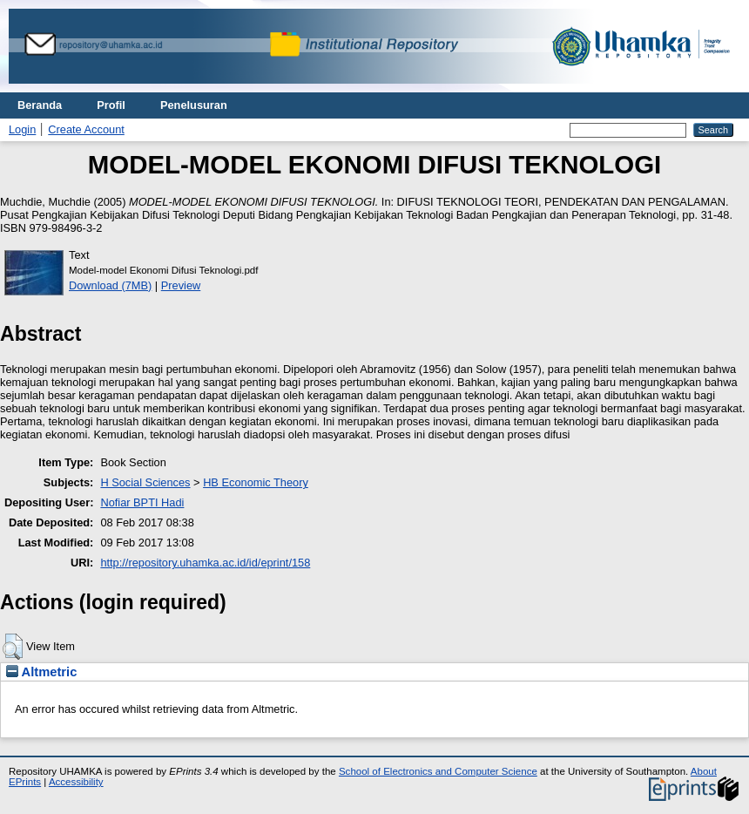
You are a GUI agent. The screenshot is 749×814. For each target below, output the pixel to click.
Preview (181, 285)
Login (22, 129)
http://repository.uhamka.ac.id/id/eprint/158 (205, 562)
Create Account (86, 129)
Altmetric (41, 672)
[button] (13, 647)
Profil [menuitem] (111, 105)
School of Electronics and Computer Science (438, 771)
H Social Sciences (145, 482)
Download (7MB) (110, 285)
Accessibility (76, 782)
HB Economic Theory (255, 482)
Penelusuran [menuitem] (193, 105)
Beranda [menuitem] (39, 105)
